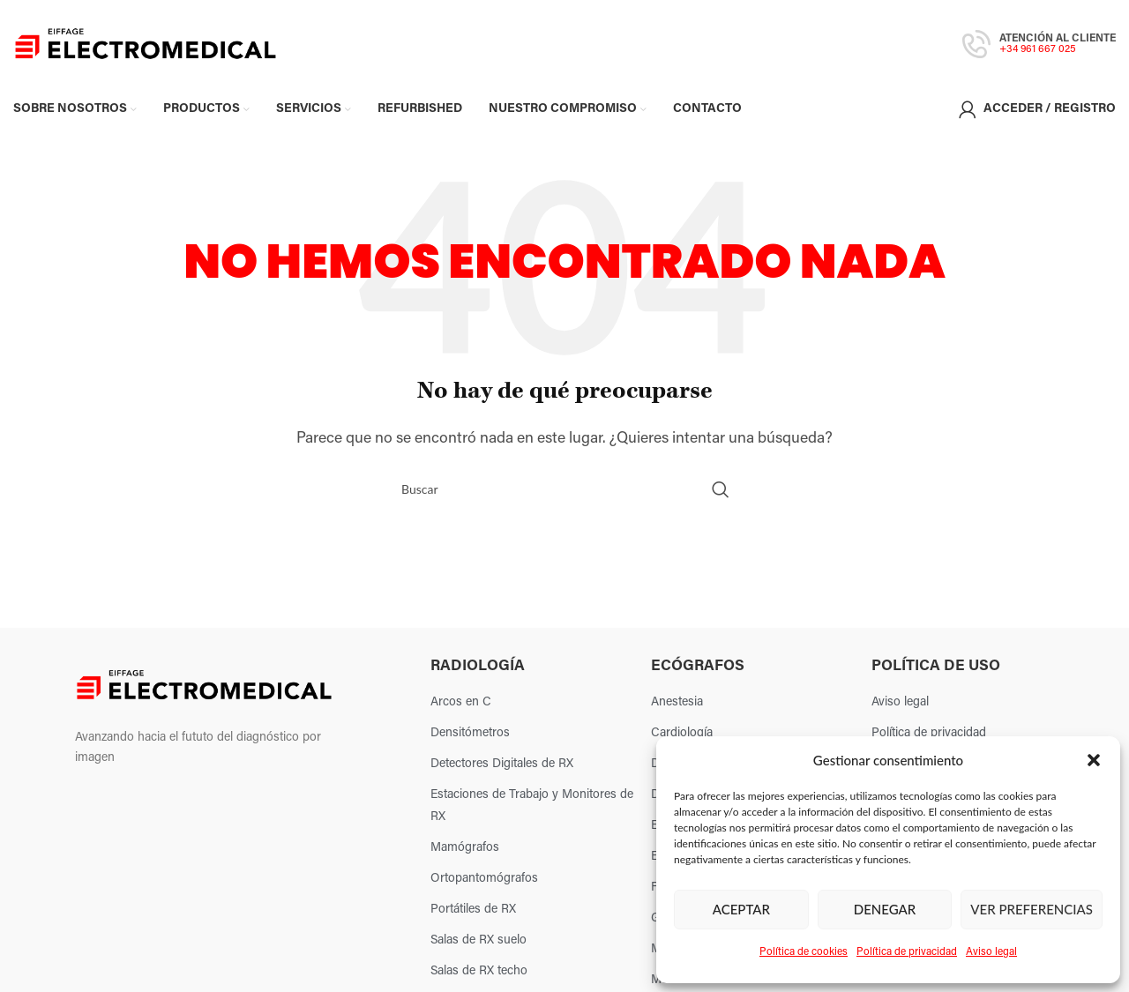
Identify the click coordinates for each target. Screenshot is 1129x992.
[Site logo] (145, 47)
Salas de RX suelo (478, 945)
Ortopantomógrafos (484, 884)
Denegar (885, 909)
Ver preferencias (1031, 909)
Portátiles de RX (473, 914)
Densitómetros (470, 738)
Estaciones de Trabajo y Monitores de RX (531, 811)
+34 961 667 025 (1037, 52)
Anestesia (677, 707)
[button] (1094, 760)
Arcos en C (460, 707)
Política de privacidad (906, 952)
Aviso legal (991, 952)
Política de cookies (803, 952)
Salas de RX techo (478, 976)
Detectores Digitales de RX (501, 769)
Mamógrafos (464, 853)
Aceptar (741, 909)
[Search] (564, 494)
